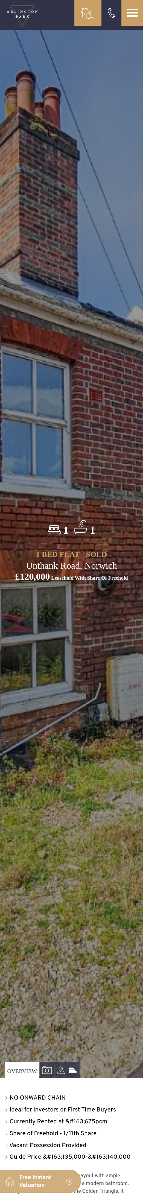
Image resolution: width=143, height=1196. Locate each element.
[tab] (60, 1070)
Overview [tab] (22, 1071)
